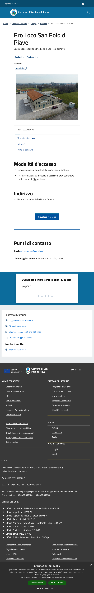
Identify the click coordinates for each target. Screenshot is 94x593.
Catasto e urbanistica (61, 405)
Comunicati (57, 432)
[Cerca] (88, 12)
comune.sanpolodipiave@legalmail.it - (23, 491)
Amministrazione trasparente (65, 544)
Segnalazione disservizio (16, 549)
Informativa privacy (60, 549)
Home (5, 23)
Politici (9, 405)
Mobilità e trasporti (60, 409)
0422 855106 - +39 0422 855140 (35, 495)
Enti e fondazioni (13, 400)
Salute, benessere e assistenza (19, 437)
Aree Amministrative (15, 391)
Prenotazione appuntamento (18, 544)
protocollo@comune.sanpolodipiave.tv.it (59, 491)
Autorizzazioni (12, 442)
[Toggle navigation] (5, 12)
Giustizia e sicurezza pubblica (18, 428)
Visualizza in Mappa (47, 216)
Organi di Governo (14, 386)
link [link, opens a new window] (71, 577)
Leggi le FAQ (11, 554)
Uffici (8, 396)
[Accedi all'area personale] (83, 3)
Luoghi (33, 23)
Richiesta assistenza (15, 558)
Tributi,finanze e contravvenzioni (20, 432)
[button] (47, 588)
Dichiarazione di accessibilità (64, 558)
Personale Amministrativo (17, 409)
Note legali (56, 554)
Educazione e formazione (17, 423)
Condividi (20, 57)
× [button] (91, 565)
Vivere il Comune (19, 23)
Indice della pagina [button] (25, 129)
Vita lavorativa (58, 396)
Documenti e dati (13, 414)
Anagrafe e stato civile (61, 386)
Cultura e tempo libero (61, 391)
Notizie (55, 427)
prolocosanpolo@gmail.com (32, 250)
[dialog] (47, 577)
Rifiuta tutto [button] (57, 583)
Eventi (55, 453)
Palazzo (43, 23)
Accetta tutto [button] (37, 583)
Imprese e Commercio (61, 400)
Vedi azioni (33, 57)
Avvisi (54, 437)
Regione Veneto (10, 3)
